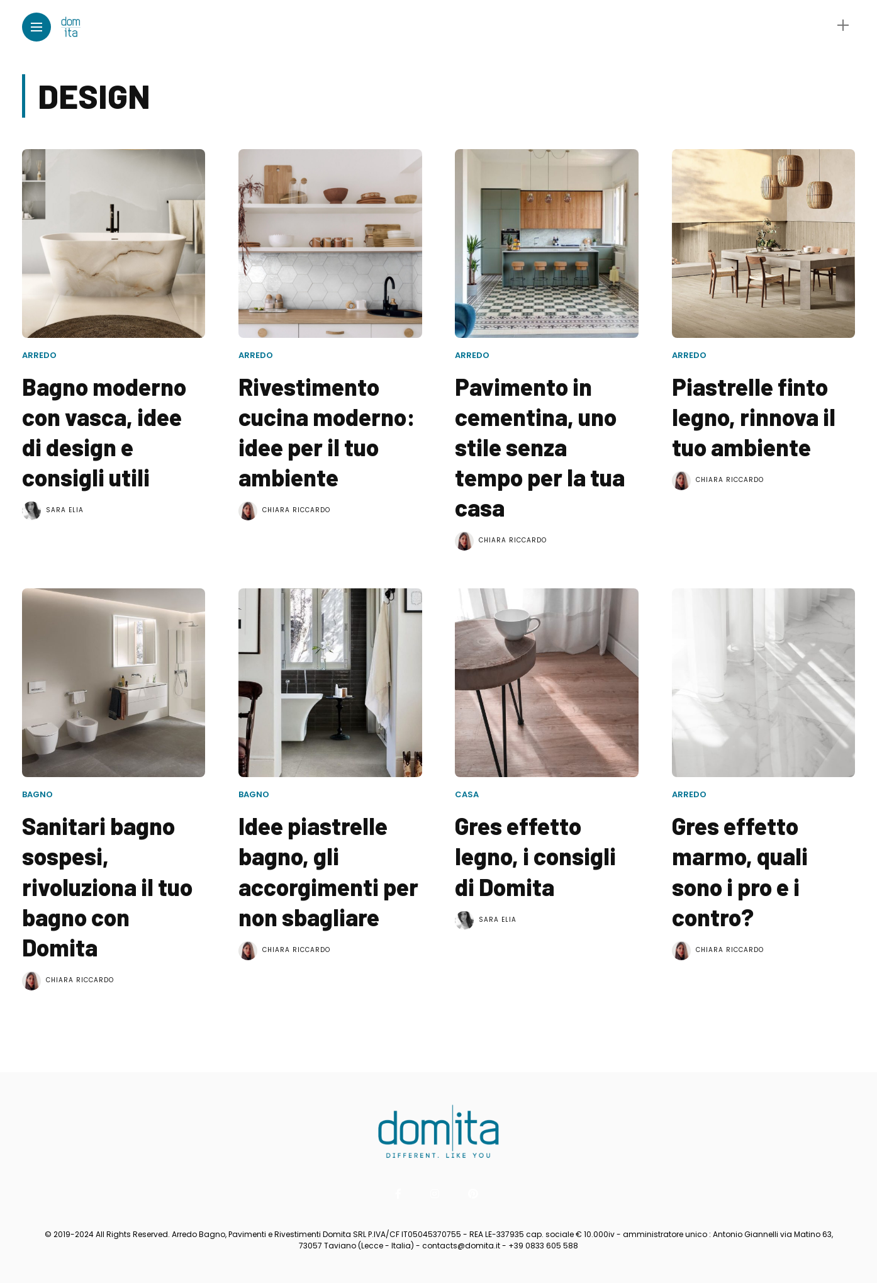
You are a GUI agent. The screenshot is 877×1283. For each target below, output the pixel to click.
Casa (467, 794)
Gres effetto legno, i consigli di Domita (535, 856)
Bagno (37, 794)
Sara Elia (65, 510)
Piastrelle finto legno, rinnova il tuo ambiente (753, 417)
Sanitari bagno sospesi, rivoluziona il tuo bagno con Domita (107, 886)
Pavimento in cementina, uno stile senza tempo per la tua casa (540, 447)
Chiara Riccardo (296, 510)
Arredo (39, 355)
